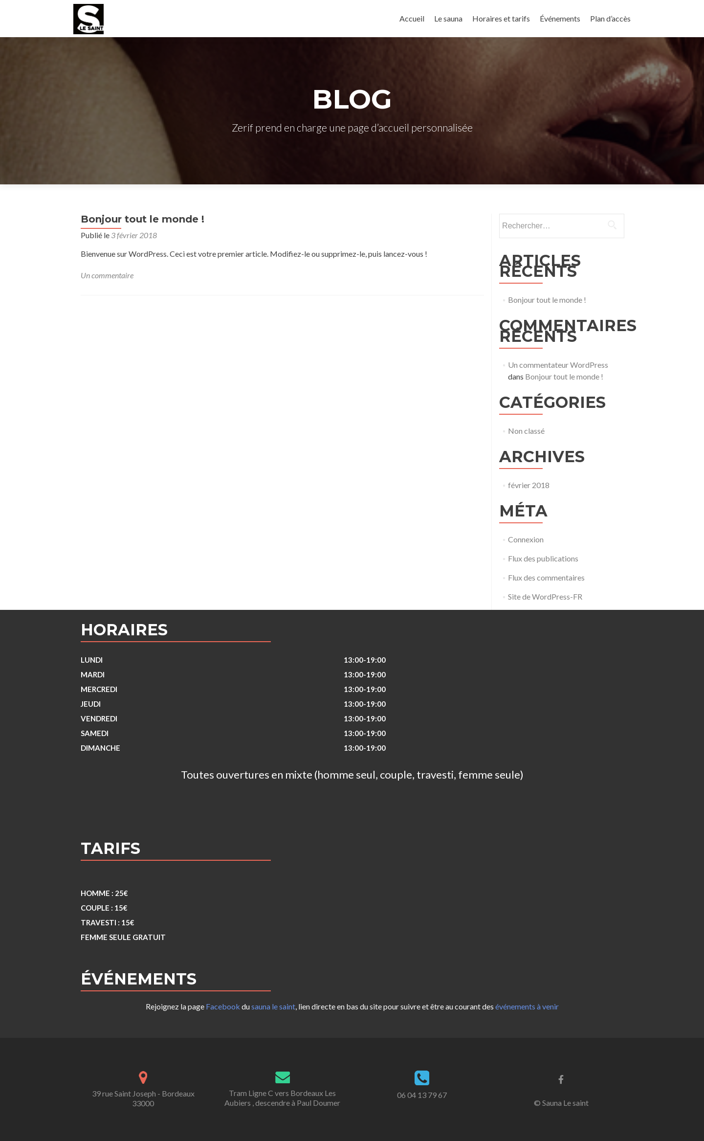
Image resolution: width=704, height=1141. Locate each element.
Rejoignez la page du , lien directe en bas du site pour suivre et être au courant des (352, 1006)
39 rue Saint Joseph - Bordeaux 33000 (143, 1098)
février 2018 (529, 485)
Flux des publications (543, 558)
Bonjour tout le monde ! (142, 219)
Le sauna (448, 18)
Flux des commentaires (546, 577)
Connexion (526, 539)
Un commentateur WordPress (558, 364)
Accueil (411, 18)
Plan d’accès (610, 18)
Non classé (526, 430)
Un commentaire (107, 275)
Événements (560, 18)
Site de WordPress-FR (545, 596)
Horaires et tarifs (501, 18)
